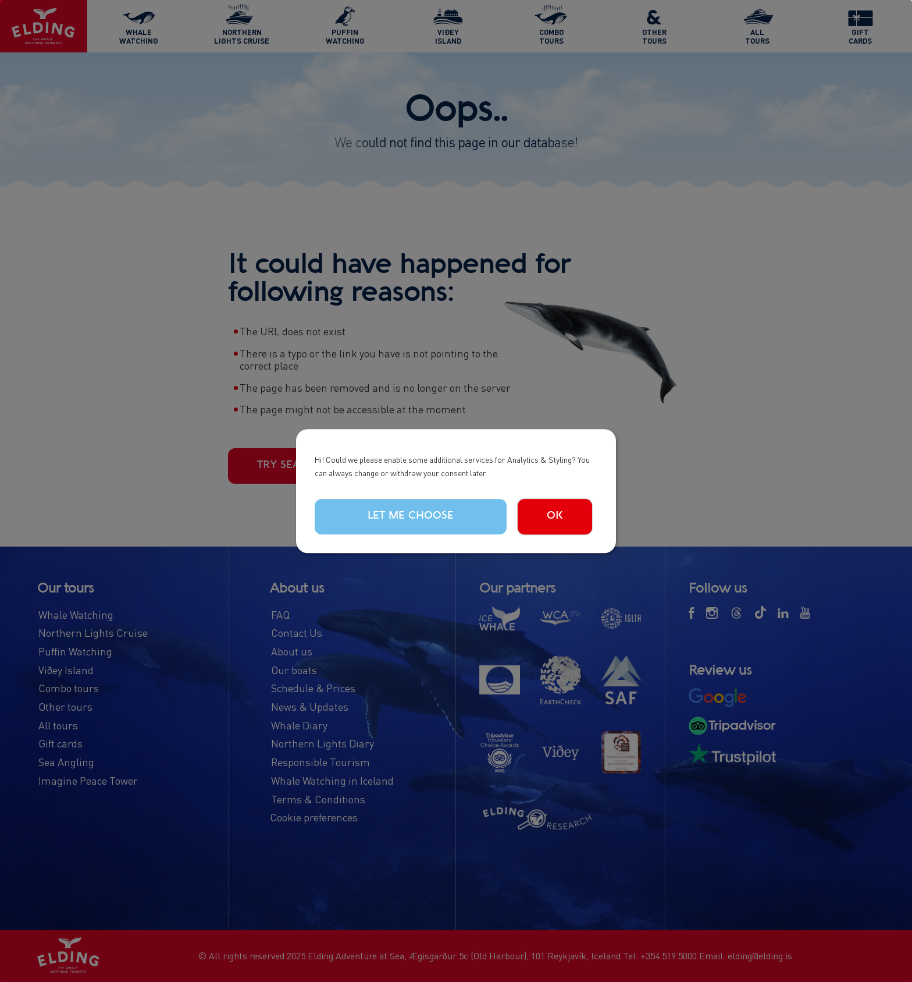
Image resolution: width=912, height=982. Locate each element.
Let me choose (411, 516)
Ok (555, 516)
